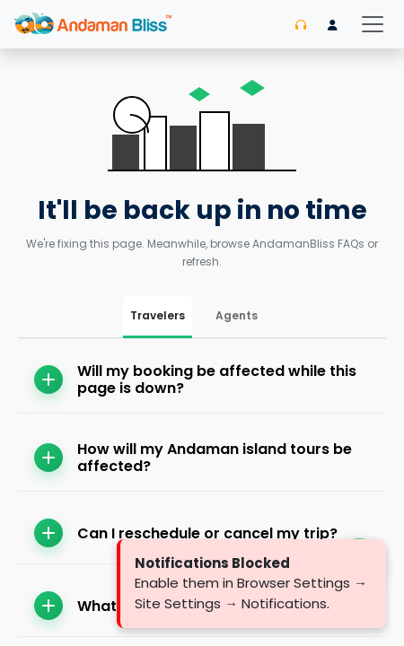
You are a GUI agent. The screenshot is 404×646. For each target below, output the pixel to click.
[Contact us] (301, 25)
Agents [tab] (236, 315)
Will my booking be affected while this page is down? (195, 379)
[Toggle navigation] (372, 24)
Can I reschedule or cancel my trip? (186, 533)
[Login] (332, 25)
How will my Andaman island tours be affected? (193, 457)
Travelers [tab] (157, 315)
